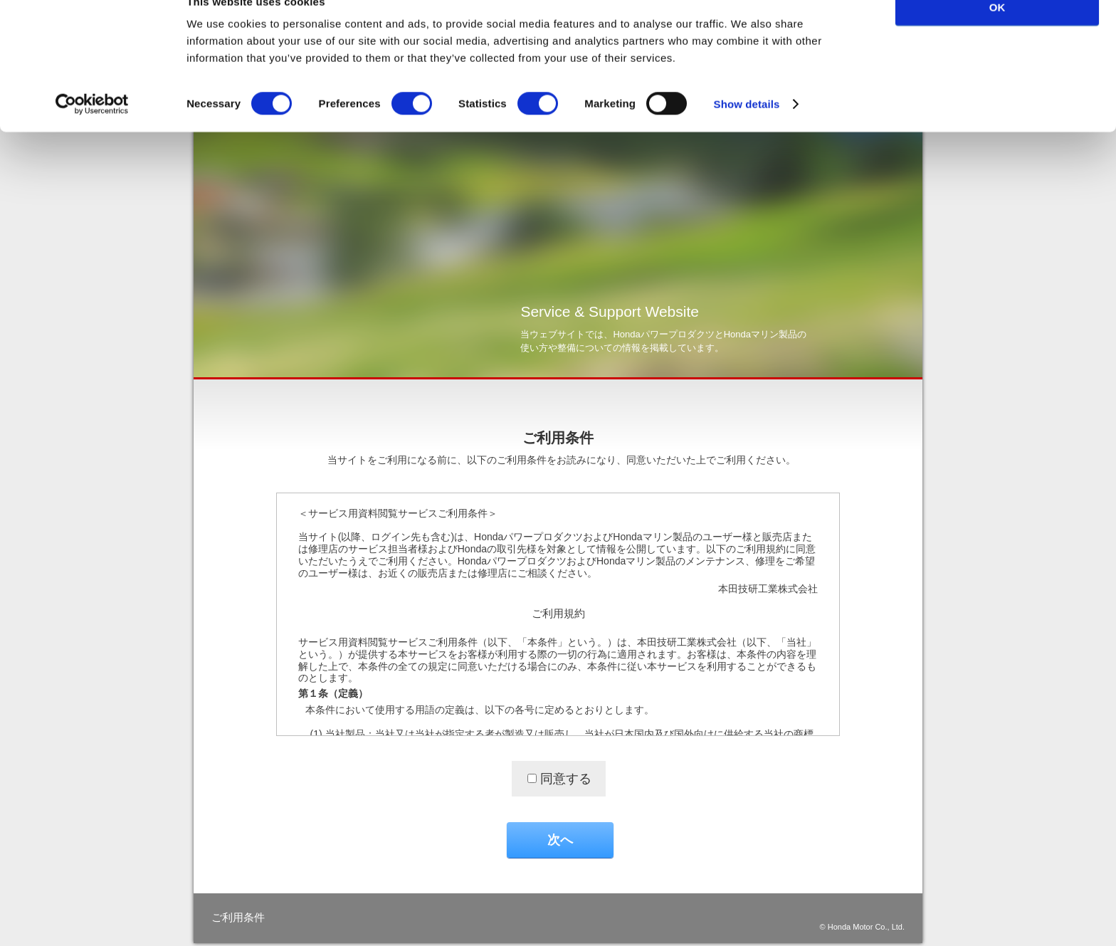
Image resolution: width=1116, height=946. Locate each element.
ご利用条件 (238, 917)
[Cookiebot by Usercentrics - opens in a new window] (92, 132)
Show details (747, 132)
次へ (560, 840)
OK (997, 35)
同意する (565, 779)
